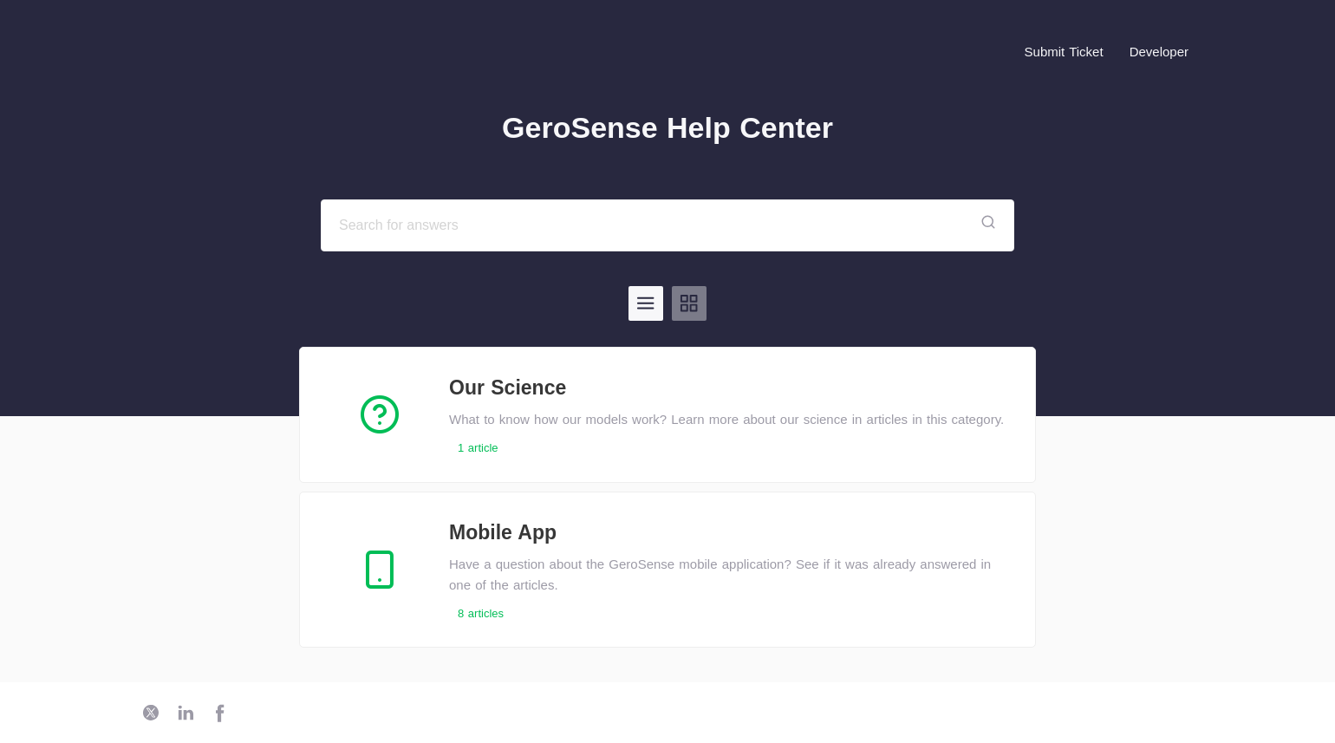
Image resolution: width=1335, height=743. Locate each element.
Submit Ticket (1064, 51)
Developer (1159, 51)
